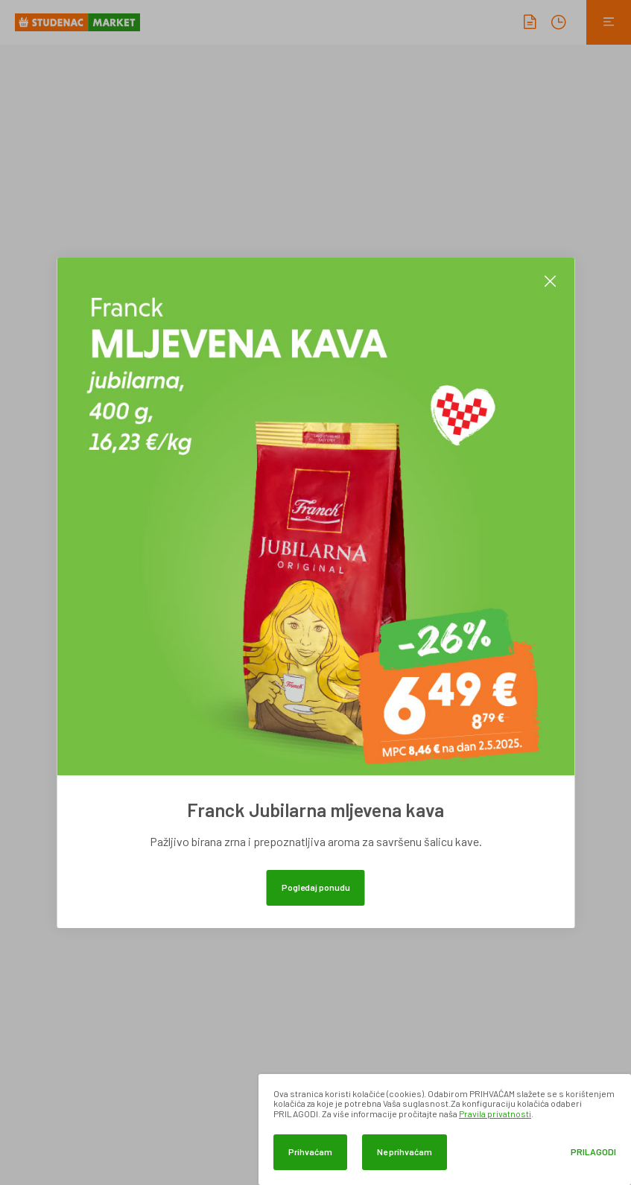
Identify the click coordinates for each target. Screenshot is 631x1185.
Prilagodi (593, 1152)
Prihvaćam (310, 1151)
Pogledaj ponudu (316, 887)
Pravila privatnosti (495, 1113)
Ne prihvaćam (404, 1151)
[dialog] (445, 1129)
